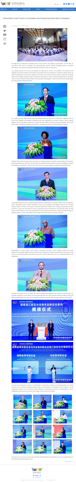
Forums (14, 9)
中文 (58, 4)
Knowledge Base (51, 9)
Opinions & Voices (68, 9)
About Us (4, 9)
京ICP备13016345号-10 (51, 480)
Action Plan (27, 9)
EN (55, 4)
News (38, 9)
